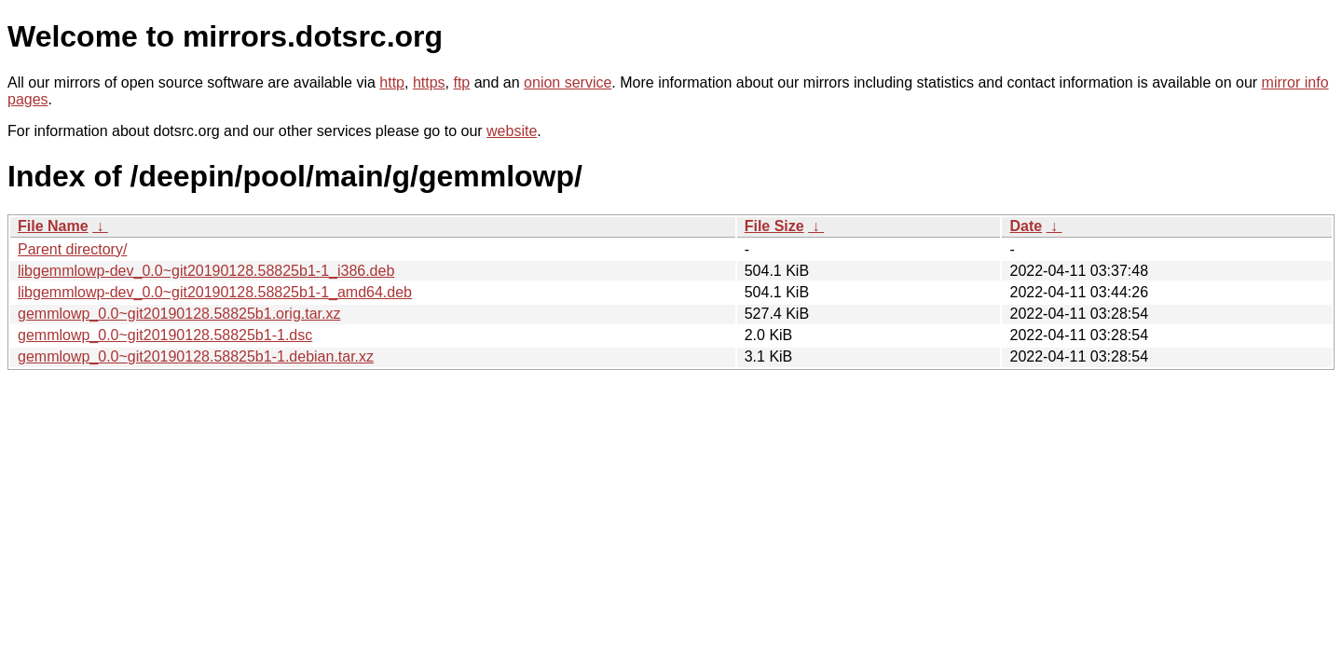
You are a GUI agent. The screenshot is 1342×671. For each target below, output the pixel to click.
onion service (567, 82)
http (391, 82)
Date (1025, 226)
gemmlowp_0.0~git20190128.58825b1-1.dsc (165, 335)
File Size (774, 226)
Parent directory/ (72, 249)
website (511, 131)
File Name (53, 226)
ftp (461, 82)
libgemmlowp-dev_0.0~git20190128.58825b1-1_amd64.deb (215, 292)
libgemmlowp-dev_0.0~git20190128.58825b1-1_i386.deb (206, 271)
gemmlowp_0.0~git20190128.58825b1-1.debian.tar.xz (196, 356)
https (429, 82)
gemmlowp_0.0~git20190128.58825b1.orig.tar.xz (179, 314)
